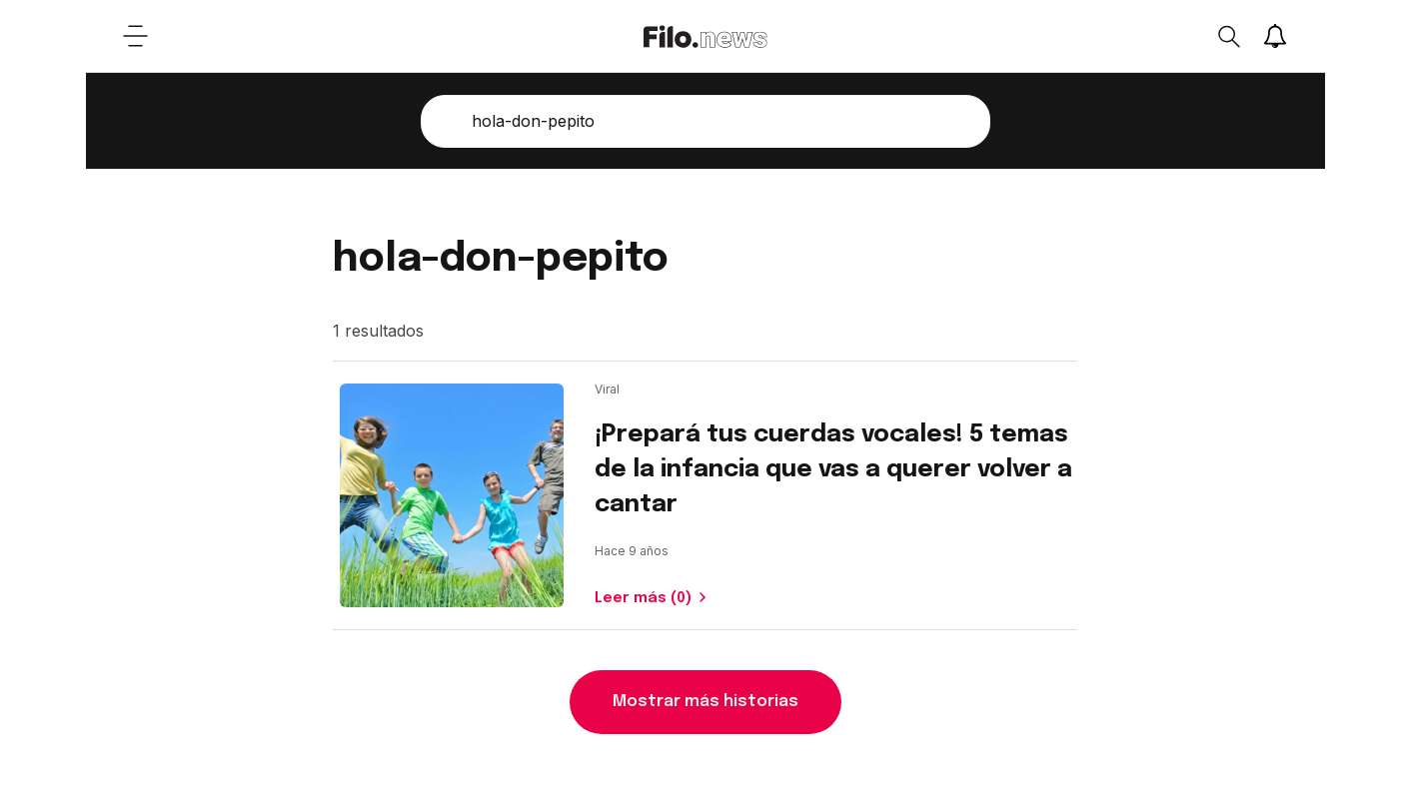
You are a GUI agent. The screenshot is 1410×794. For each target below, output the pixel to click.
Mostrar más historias (705, 701)
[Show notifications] (1275, 36)
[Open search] (1228, 36)
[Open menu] (136, 36)
